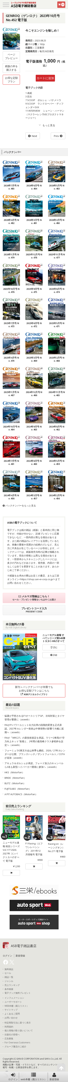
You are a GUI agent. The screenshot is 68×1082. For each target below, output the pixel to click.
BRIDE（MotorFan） (15, 777)
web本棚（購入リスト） (34, 1077)
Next (34, 136)
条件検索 (9, 989)
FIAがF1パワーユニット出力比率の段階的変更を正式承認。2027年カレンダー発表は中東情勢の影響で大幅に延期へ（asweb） (34, 728)
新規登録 (54, 1077)
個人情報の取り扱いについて (19, 1030)
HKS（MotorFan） (14, 772)
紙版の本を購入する (11, 67)
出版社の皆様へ (12, 1034)
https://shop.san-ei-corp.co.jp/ (37, 579)
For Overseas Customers (17, 1042)
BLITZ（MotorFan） (15, 783)
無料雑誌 (9, 969)
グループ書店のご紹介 (15, 1046)
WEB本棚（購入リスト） (17, 1005)
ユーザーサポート (13, 1001)
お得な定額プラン (11, 79)
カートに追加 (45, 78)
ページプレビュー (11, 56)
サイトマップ (11, 1009)
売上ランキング (12, 985)
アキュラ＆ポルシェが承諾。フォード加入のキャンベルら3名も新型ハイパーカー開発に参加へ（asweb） (34, 765)
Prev (56, 136)
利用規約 (9, 1026)
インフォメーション (14, 997)
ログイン (13, 1077)
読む (53, 647)
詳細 (53, 655)
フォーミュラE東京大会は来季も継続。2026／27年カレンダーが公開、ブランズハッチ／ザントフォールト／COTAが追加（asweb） (35, 754)
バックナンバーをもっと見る (19, 505)
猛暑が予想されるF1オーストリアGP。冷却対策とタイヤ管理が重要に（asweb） (34, 717)
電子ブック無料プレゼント (18, 993)
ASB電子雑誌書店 (23, 946)
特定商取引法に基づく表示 (18, 1022)
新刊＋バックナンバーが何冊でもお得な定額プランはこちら (34, 690)
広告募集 (9, 1038)
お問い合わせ (11, 1017)
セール (8, 973)
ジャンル (9, 981)
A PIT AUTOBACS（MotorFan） (21, 794)
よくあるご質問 (12, 1013)
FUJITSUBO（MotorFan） (18, 788)
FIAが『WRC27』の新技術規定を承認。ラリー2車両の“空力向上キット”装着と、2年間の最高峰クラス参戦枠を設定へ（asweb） (35, 741)
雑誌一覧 (9, 977)
